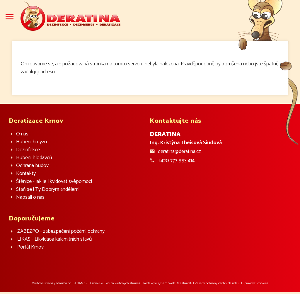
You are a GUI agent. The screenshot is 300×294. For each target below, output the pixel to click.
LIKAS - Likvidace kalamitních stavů (54, 239)
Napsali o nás (30, 197)
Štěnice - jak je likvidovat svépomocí (54, 182)
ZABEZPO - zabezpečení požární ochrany (61, 231)
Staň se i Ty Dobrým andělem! (47, 189)
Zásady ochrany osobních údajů (217, 283)
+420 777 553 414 (176, 160)
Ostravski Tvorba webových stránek (115, 283)
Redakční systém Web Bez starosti (167, 283)
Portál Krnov (30, 247)
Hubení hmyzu (31, 142)
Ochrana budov (32, 166)
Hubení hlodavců (34, 158)
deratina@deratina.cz (179, 151)
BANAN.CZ (80, 283)
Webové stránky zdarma (49, 283)
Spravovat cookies (255, 283)
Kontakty (26, 174)
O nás (22, 134)
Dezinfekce (28, 150)
